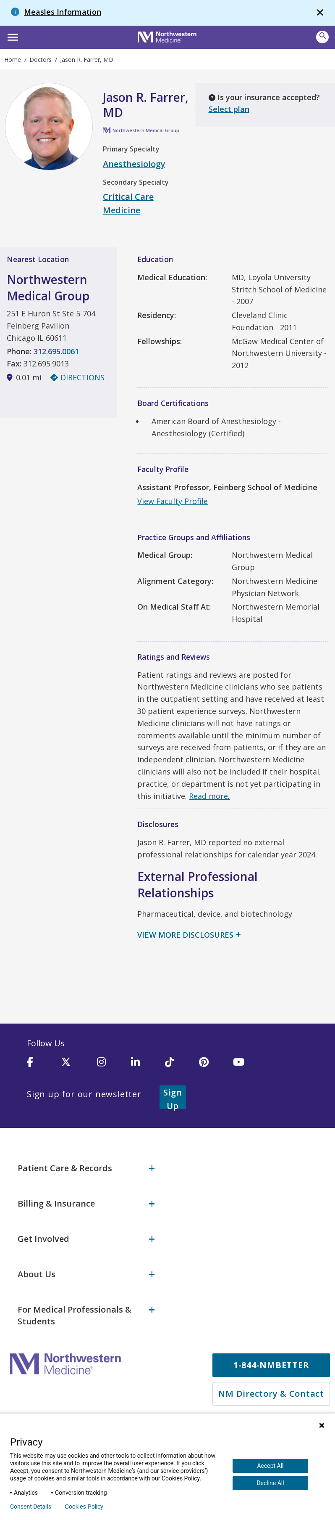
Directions (77, 377)
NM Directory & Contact (271, 1386)
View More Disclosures (185, 935)
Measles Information (62, 12)
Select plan (229, 109)
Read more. (209, 796)
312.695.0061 (56, 351)
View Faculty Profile (172, 501)
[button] (11, 36)
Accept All (270, 1465)
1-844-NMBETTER (271, 1357)
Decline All (270, 1483)
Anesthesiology (134, 164)
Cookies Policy (84, 1506)
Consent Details (30, 1506)
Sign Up (183, 1094)
